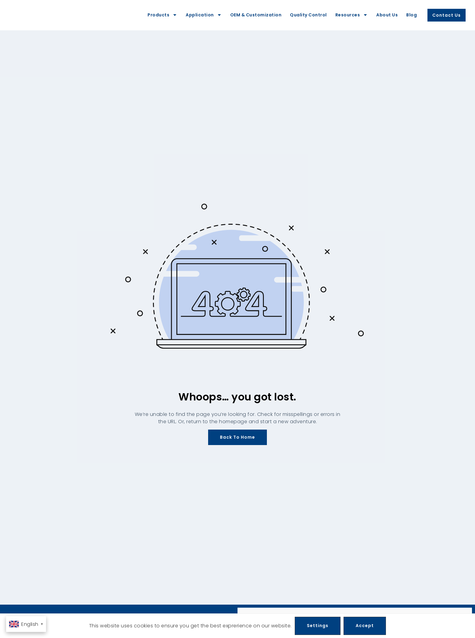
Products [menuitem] (162, 15)
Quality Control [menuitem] (308, 15)
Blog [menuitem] (411, 15)
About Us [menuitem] (387, 15)
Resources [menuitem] (351, 15)
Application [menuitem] (204, 15)
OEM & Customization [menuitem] (256, 15)
